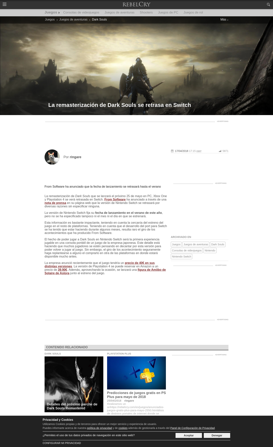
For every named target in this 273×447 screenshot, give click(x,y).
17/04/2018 (181, 150)
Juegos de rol (193, 12)
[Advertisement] (136, 132)
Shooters (146, 12)
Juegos (51, 12)
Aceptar (189, 435)
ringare (129, 400)
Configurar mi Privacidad (62, 443)
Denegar (217, 435)
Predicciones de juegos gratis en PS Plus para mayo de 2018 (136, 395)
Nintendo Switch (181, 256)
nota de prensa (55, 203)
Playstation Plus (119, 353)
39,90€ (62, 269)
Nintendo (210, 250)
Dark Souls (217, 244)
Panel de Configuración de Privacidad (192, 428)
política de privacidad (99, 428)
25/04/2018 (114, 400)
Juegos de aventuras (120, 12)
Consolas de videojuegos (81, 12)
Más (223, 19)
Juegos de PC (168, 12)
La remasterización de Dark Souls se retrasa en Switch (119, 105)
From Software (115, 199)
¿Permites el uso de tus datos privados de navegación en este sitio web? (89, 435)
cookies (122, 428)
